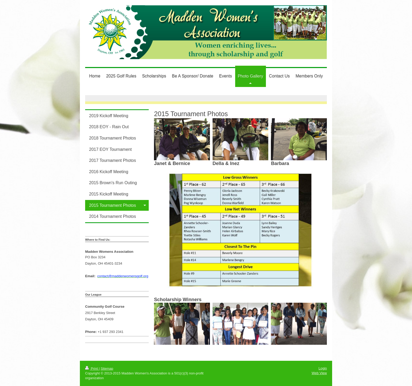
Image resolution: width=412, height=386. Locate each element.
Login (322, 368)
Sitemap (107, 368)
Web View (319, 373)
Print (92, 368)
